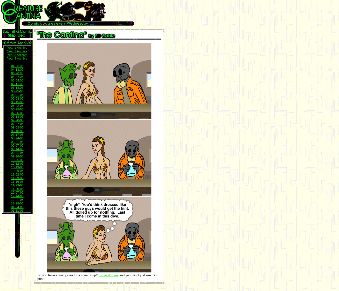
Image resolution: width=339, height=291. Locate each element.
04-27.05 (17, 77)
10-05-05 (17, 160)
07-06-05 (17, 113)
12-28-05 (17, 203)
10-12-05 (17, 163)
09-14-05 (17, 149)
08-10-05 (17, 131)
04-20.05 (17, 73)
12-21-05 (17, 200)
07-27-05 (17, 124)
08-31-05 (17, 142)
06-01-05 (17, 95)
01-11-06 (17, 210)
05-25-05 (17, 91)
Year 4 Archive (17, 58)
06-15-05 (17, 102)
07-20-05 (17, 120)
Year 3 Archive (17, 55)
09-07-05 (17, 145)
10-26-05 (17, 171)
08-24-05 (17, 138)
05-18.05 (17, 87)
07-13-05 (17, 116)
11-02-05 (17, 174)
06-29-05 (17, 109)
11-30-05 (17, 189)
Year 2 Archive (17, 51)
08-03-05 (17, 127)
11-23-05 (17, 185)
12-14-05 (17, 196)
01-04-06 (17, 207)
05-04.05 (17, 80)
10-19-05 (17, 167)
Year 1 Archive (17, 47)
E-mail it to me (109, 275)
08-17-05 (17, 134)
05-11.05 (17, 84)
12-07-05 (17, 192)
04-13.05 (17, 69)
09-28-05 (17, 156)
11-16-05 (17, 181)
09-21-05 (17, 153)
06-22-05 (17, 106)
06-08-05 (17, 98)
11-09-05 (17, 178)
